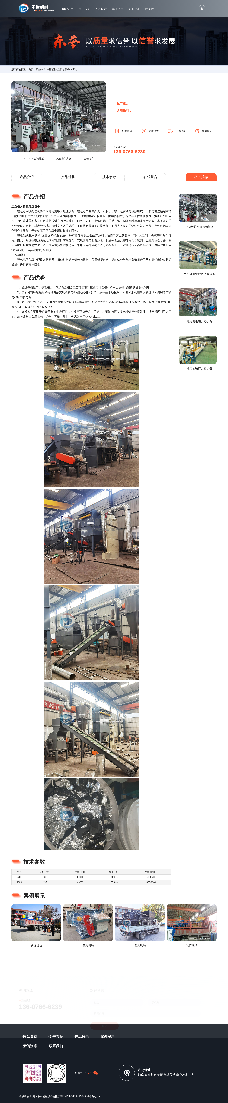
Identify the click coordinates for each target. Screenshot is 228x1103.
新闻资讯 (134, 9)
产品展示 (101, 9)
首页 (31, 69)
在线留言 (150, 177)
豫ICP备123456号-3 (74, 1096)
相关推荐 (201, 177)
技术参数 (109, 177)
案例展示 (117, 9)
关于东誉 (84, 9)
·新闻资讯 (29, 1046)
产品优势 (68, 177)
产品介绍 (27, 177)
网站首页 (67, 9)
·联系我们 (55, 1046)
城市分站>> (93, 1096)
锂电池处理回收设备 (59, 69)
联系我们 (151, 9)
